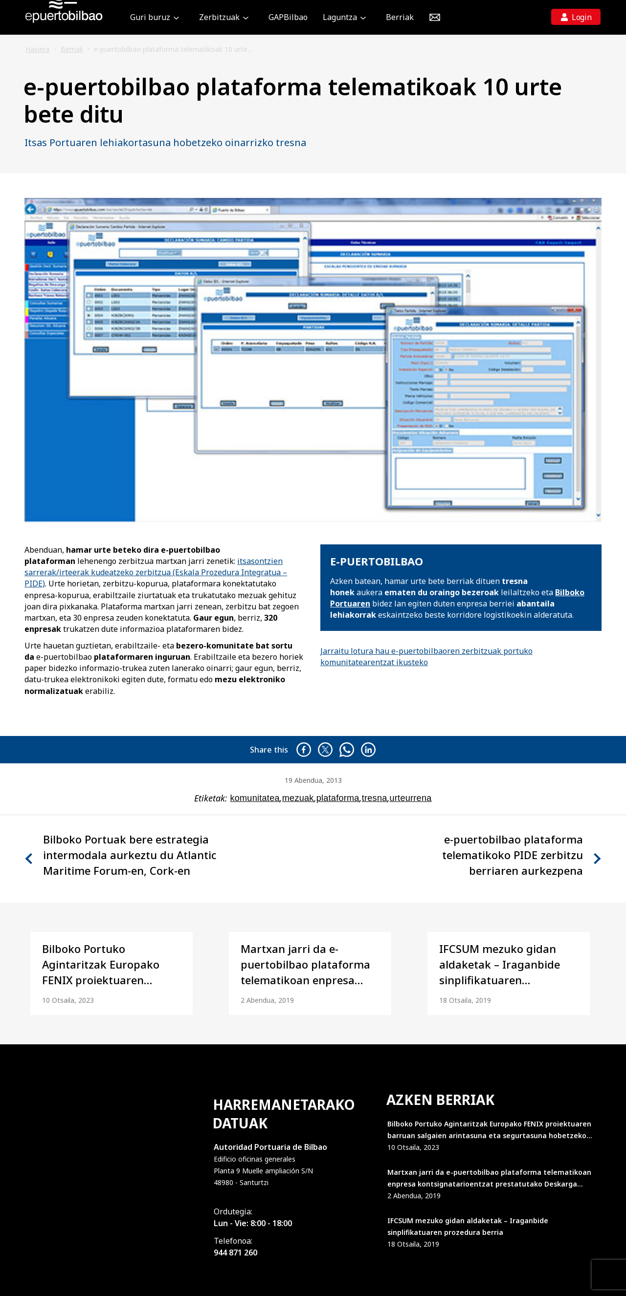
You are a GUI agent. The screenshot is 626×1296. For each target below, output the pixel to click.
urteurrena (411, 818)
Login (582, 37)
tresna (374, 818)
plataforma (337, 818)
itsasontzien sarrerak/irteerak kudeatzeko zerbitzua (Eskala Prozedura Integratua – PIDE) (155, 592)
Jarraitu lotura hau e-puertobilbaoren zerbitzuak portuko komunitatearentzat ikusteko (426, 677)
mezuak (298, 818)
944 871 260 (235, 1272)
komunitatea (254, 818)
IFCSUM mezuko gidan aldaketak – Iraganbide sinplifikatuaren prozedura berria (499, 984)
